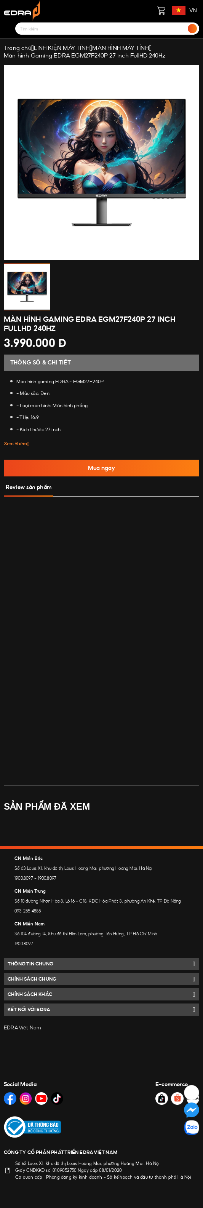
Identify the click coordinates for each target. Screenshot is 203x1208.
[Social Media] (10, 1098)
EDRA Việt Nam (23, 1027)
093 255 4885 (27, 911)
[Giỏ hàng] (161, 10)
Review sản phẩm (28, 487)
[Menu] (8, 28)
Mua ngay (101, 467)
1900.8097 (23, 878)
